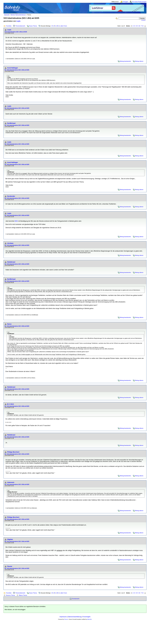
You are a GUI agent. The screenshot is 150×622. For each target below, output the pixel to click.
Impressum (63, 617)
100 (57, 26)
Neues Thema (33, 26)
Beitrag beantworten (125, 61)
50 (54, 26)
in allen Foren (63, 26)
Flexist (9, 566)
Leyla (18, 21)
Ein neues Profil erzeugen (139, 1)
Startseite (6, 14)
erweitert (143, 20)
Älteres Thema (23, 595)
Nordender (11, 196)
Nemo (9, 324)
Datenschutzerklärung (74, 617)
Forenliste (8, 26)
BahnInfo (89, 619)
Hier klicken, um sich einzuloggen (15, 609)
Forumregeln (86, 617)
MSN (16, 221)
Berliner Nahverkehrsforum (18, 14)
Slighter (10, 539)
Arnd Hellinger (12, 68)
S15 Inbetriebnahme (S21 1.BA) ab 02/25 (16, 31)
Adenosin (10, 482)
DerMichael (11, 123)
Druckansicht (75, 598)
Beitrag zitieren (139, 61)
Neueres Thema (10, 595)
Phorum (66, 619)
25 (52, 26)
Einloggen (125, 1)
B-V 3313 (10, 404)
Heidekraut (11, 262)
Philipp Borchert (13, 452)
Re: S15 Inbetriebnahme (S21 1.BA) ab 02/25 (17, 70)
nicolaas (10, 243)
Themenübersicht (20, 26)
